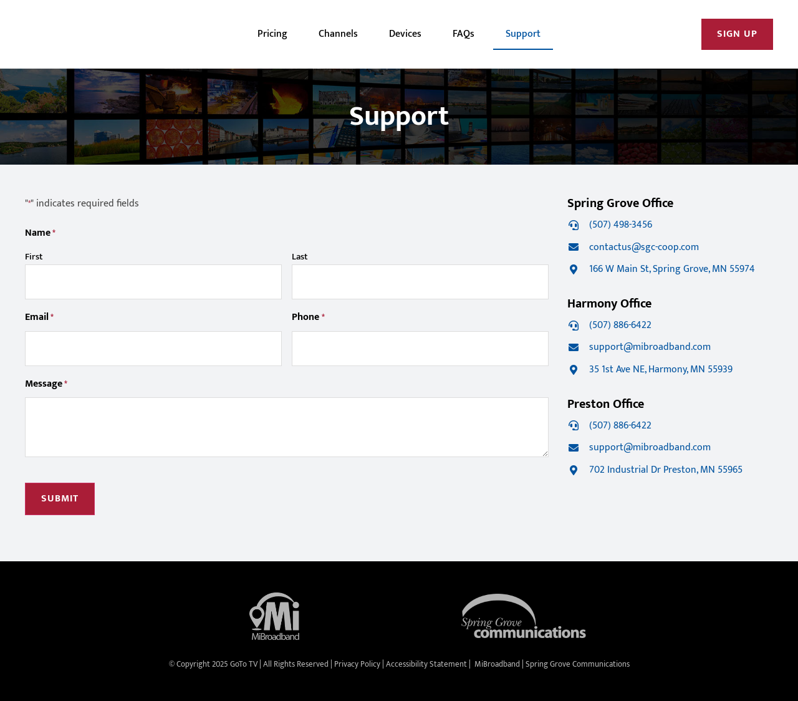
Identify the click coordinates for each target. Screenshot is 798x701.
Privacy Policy (357, 664)
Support (523, 34)
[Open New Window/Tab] (737, 34)
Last (300, 256)
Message (46, 384)
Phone (308, 317)
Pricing (272, 34)
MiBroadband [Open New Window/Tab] (497, 664)
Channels (338, 34)
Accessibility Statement (426, 664)
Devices (405, 34)
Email (39, 317)
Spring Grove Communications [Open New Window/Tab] (578, 664)
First (34, 256)
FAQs (463, 34)
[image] (78, 34)
